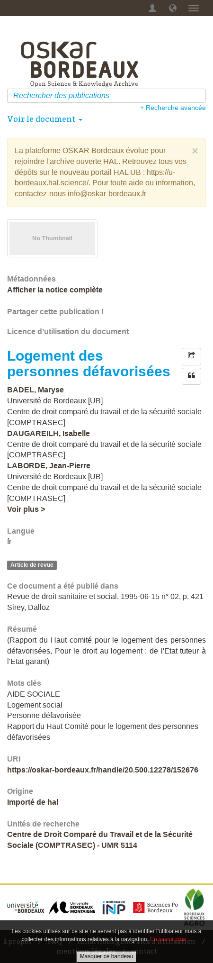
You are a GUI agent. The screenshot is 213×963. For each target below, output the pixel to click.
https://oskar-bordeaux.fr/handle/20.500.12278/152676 (102, 770)
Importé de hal (32, 802)
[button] (172, 8)
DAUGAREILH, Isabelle (48, 433)
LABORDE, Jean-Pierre (48, 466)
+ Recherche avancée (173, 107)
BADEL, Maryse (35, 390)
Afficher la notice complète (55, 290)
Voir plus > (26, 509)
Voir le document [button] (44, 119)
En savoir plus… (170, 939)
